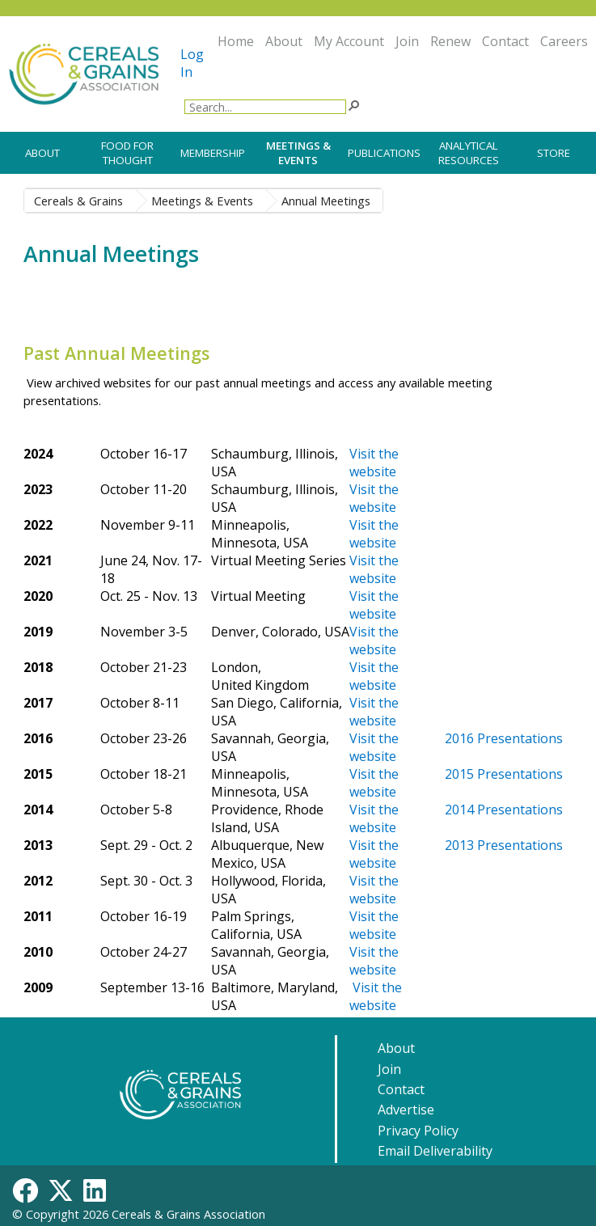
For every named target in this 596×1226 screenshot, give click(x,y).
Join (407, 41)
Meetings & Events (202, 200)
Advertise (406, 1109)
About (283, 41)
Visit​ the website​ (374, 462)
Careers (564, 41)
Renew (450, 41)
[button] (353, 104)
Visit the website (374, 534)
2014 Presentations (504, 809)
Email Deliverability (435, 1151)
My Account (349, 41)
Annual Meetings (325, 200)
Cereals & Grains (78, 200)
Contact (505, 41)
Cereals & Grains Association (188, 1214)
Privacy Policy (418, 1130)
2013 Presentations (504, 845)
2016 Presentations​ (504, 738)
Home (236, 41)
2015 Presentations (504, 774)
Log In (192, 63)
